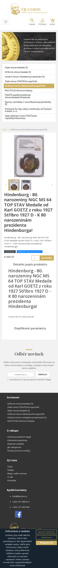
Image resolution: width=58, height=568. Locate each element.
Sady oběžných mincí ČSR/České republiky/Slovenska (21, 117)
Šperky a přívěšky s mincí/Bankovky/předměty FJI (28, 103)
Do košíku (47, 258)
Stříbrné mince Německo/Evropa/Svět (25, 85)
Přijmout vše (46, 542)
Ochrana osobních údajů (19, 436)
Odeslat (42, 374)
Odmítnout (46, 537)
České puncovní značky (18, 450)
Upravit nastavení (46, 531)
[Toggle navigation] (6, 22)
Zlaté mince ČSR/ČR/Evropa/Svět (21, 81)
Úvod (4, 129)
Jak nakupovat (14, 447)
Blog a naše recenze (17, 473)
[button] (6, 184)
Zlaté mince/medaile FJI (16, 67)
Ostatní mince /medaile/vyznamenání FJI (25, 76)
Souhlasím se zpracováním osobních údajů (30, 379)
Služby (10, 470)
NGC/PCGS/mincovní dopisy (18, 90)
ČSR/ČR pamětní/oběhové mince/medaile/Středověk (18, 96)
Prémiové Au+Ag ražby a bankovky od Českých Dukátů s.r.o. (28, 110)
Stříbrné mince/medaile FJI (18, 72)
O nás (10, 477)
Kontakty (11, 480)
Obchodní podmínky (17, 440)
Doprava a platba (15, 443)
